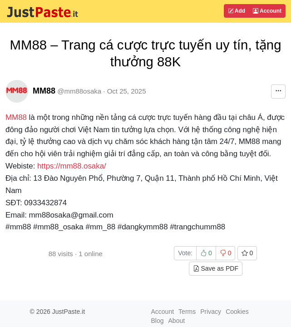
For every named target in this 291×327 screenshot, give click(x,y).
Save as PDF (215, 268)
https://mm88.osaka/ (71, 166)
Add (236, 10)
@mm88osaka (79, 91)
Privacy (210, 311)
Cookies (237, 311)
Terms (187, 311)
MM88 (44, 90)
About (176, 320)
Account (267, 10)
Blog (157, 320)
